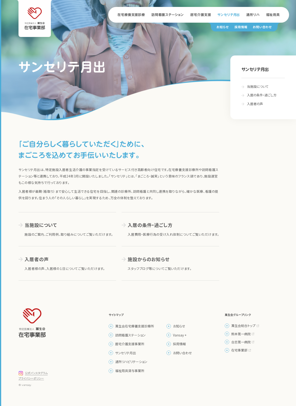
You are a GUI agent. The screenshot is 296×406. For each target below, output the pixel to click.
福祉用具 (273, 14)
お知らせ (222, 27)
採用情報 (240, 27)
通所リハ (252, 14)
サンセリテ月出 (228, 14)
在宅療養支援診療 (131, 14)
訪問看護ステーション (167, 14)
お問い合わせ (262, 27)
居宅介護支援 (200, 14)
